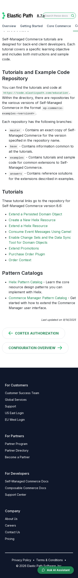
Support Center (15, 494)
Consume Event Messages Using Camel (40, 232)
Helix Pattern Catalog (25, 282)
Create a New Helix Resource (32, 220)
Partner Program (16, 444)
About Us (11, 519)
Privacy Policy (21, 560)
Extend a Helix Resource (28, 226)
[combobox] (59, 15)
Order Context (20, 260)
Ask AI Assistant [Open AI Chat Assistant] (56, 570)
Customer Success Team (22, 393)
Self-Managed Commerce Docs (26, 481)
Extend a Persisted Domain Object (35, 214)
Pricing (9, 539)
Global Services (16, 399)
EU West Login (15, 419)
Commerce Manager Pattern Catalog (38, 298)
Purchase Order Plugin (27, 254)
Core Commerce (59, 26)
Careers (10, 525)
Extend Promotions (24, 248)
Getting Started (31, 26)
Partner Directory (16, 450)
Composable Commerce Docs (25, 488)
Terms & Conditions (49, 560)
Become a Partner (17, 457)
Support (10, 406)
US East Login (14, 413)
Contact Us (12, 532)
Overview (9, 26)
